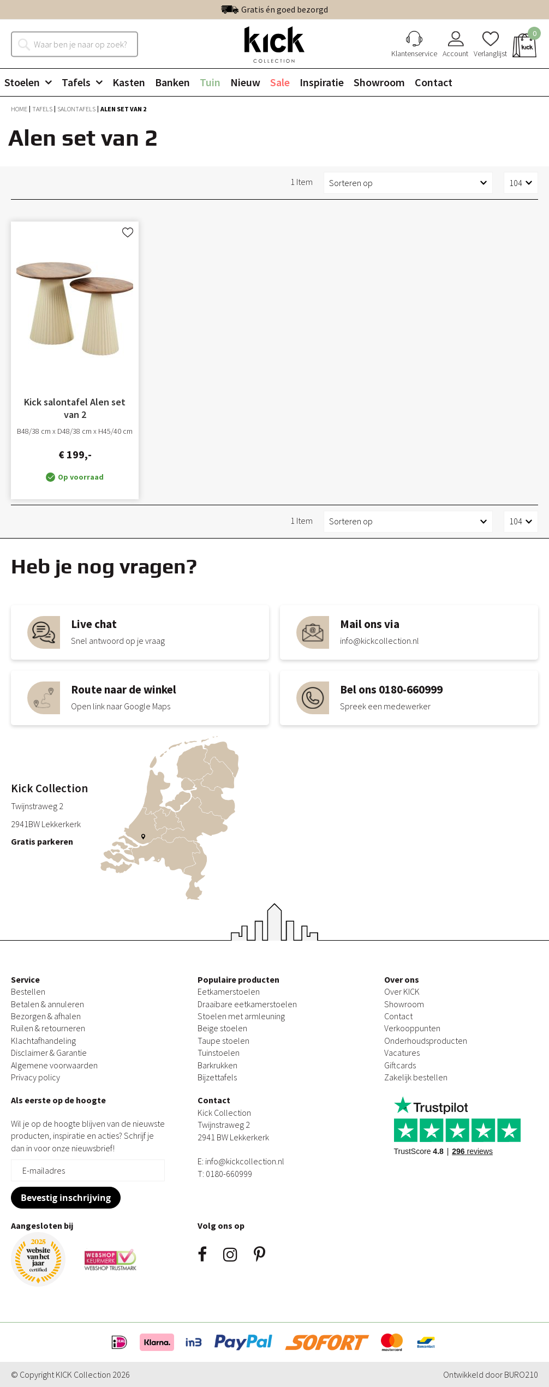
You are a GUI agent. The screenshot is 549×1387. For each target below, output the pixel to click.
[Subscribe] (66, 1198)
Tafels (42, 109)
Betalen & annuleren (47, 1004)
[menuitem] (32, 82)
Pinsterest (259, 1254)
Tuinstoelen (219, 1052)
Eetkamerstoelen (229, 991)
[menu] (274, 82)
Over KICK (402, 991)
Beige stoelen (222, 1028)
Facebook (202, 1254)
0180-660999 (229, 1173)
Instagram (230, 1254)
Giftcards (400, 1065)
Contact (398, 1016)
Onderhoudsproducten (425, 1040)
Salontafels (77, 109)
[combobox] (80, 43)
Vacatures (402, 1052)
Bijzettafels (217, 1077)
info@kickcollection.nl (244, 1161)
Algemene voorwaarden (54, 1065)
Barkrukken (217, 1065)
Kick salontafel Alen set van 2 (75, 408)
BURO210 (521, 1374)
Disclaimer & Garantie (49, 1052)
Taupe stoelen (223, 1040)
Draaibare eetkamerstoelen (247, 1004)
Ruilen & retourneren (48, 1028)
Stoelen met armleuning (241, 1016)
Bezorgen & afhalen (46, 1016)
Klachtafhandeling (43, 1040)
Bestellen (28, 991)
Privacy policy (35, 1077)
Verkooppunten (412, 1028)
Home (19, 109)
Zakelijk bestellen (415, 1077)
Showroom (404, 1004)
